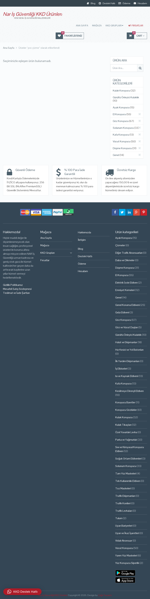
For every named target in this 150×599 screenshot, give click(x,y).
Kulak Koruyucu (121, 90)
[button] (22, 591)
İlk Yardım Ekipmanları (127, 361)
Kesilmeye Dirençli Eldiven (129, 391)
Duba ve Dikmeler (125, 260)
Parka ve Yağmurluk (126, 439)
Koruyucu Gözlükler (126, 410)
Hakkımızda (84, 232)
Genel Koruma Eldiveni (127, 305)
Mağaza (97, 25)
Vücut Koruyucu (121, 141)
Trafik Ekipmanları (125, 496)
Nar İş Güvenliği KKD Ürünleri (32, 14)
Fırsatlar (136, 25)
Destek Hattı (107, 3)
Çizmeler (120, 245)
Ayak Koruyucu (121, 107)
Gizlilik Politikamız (13, 285)
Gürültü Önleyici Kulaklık (126, 97)
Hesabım (140, 3)
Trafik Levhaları (123, 511)
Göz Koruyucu (121, 121)
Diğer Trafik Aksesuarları (129, 253)
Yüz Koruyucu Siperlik (127, 563)
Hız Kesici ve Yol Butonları (129, 349)
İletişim (82, 240)
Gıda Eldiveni (122, 312)
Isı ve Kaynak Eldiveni (126, 376)
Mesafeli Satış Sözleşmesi (17, 289)
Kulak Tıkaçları (123, 425)
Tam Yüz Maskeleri (125, 473)
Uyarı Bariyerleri (123, 525)
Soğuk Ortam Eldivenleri (128, 458)
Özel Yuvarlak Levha (126, 432)
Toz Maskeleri (123, 488)
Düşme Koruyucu (122, 148)
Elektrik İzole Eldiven (126, 282)
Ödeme (124, 3)
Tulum (118, 518)
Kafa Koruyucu (121, 134)
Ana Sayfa (82, 25)
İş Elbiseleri (121, 368)
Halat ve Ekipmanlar (126, 342)
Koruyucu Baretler (125, 402)
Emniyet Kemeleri (125, 290)
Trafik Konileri (123, 503)
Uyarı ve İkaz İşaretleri (127, 533)
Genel (116, 155)
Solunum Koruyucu (123, 128)
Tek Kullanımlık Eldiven (127, 481)
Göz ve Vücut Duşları (126, 327)
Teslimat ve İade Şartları (16, 293)
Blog (91, 3)
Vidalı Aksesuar (123, 540)
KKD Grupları (114, 25)
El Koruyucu (119, 114)
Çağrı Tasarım (105, 595)
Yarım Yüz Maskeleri (126, 555)
